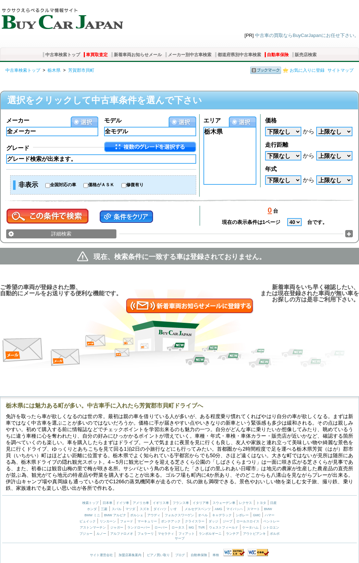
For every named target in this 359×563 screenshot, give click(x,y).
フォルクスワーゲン (179, 515)
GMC (256, 515)
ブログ (180, 555)
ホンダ (92, 509)
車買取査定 (97, 54)
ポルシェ (136, 515)
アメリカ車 (141, 503)
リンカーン (108, 521)
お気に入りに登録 (307, 70)
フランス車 (181, 503)
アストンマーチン (93, 527)
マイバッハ (234, 509)
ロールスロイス (247, 521)
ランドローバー (138, 527)
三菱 (104, 509)
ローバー (161, 527)
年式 (271, 169)
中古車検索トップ (62, 54)
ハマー (270, 515)
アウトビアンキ (254, 533)
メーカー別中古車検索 (189, 54)
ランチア (232, 533)
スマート (253, 509)
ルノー (101, 533)
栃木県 (54, 70)
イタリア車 (201, 503)
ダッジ (213, 521)
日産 (273, 503)
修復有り (135, 184)
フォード (126, 521)
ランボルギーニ (210, 533)
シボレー (242, 515)
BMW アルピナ (115, 515)
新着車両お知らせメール (138, 54)
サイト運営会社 (101, 555)
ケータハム (250, 527)
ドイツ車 (123, 503)
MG (191, 527)
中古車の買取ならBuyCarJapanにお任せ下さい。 (307, 35)
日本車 (108, 503)
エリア (212, 120)
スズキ (144, 509)
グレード (17, 148)
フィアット (186, 533)
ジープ (227, 521)
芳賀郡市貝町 (81, 70)
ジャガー (116, 527)
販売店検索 (306, 54)
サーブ (180, 538)
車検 (215, 555)
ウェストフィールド (223, 527)
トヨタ (261, 503)
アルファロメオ (121, 533)
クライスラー (195, 521)
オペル (203, 515)
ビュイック (87, 521)
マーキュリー (147, 521)
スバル (116, 509)
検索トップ (90, 503)
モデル (112, 120)
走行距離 (276, 145)
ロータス (178, 527)
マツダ (130, 509)
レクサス (245, 503)
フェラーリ (145, 533)
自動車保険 (278, 54)
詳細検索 (61, 234)
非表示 (28, 184)
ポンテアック (171, 521)
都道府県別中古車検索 (239, 54)
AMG (218, 509)
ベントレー (271, 521)
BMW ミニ (92, 515)
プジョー (85, 533)
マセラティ (166, 533)
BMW (268, 509)
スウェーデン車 (224, 503)
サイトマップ (340, 70)
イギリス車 (161, 503)
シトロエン (271, 527)
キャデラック (222, 515)
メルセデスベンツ (198, 509)
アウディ (153, 515)
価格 (271, 120)
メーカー (17, 120)
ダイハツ (159, 509)
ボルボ (275, 533)
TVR (201, 527)
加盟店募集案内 (130, 555)
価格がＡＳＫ (101, 184)
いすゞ (175, 509)
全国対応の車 (63, 184)
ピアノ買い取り (158, 555)
